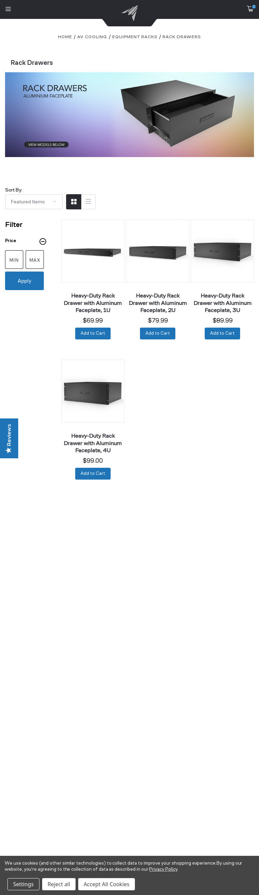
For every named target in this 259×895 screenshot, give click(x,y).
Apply (24, 280)
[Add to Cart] (93, 333)
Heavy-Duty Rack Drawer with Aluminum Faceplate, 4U (93, 443)
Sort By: (13, 189)
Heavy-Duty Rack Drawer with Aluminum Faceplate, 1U (93, 303)
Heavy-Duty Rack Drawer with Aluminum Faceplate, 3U (223, 303)
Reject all (59, 884)
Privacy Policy (163, 869)
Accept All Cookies (107, 884)
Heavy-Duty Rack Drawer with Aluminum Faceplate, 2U (158, 303)
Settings (23, 884)
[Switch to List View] (88, 201)
